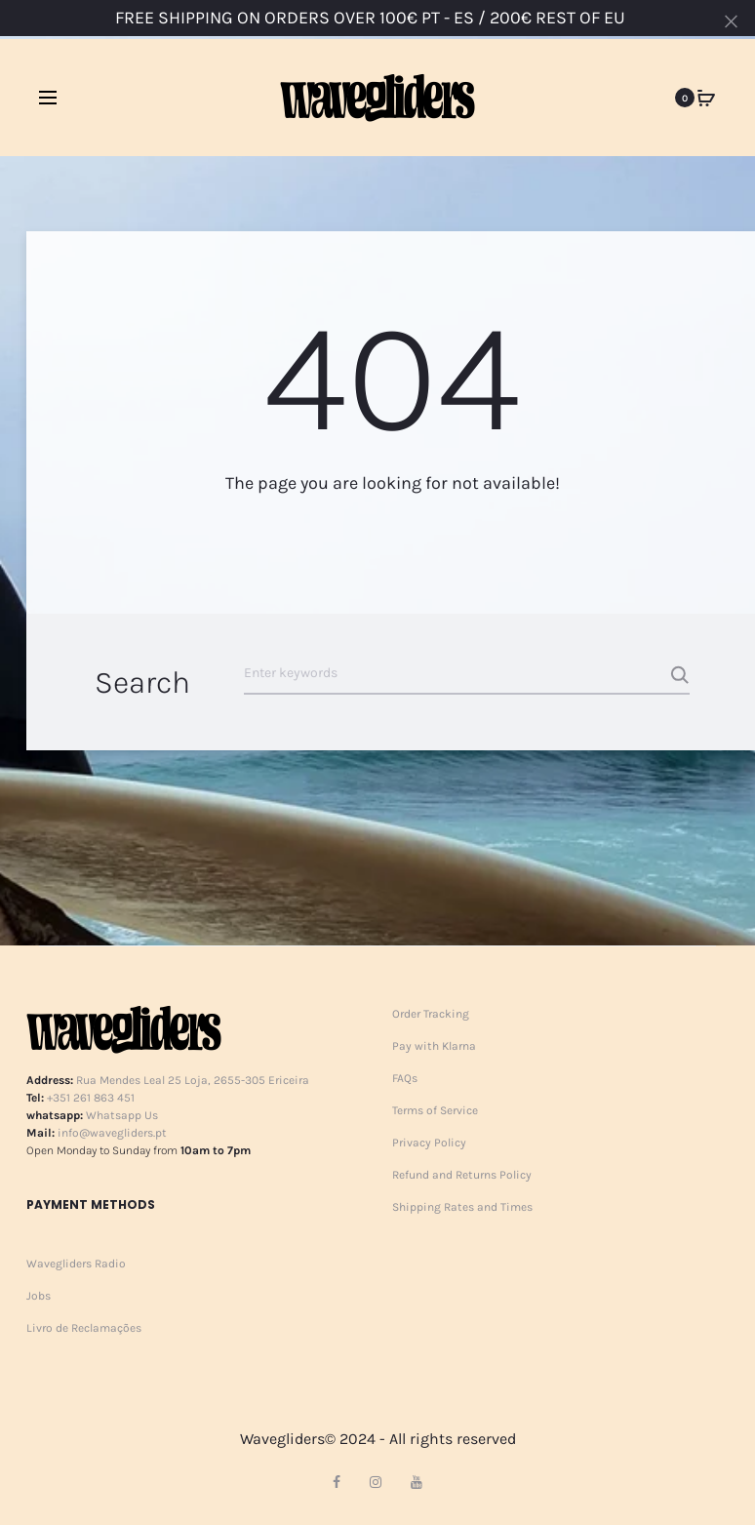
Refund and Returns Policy (462, 1175)
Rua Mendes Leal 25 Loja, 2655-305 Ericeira (192, 1080)
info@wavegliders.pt (112, 1133)
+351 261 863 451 (91, 1097)
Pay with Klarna (434, 1046)
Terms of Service (435, 1110)
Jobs (38, 1296)
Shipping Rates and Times (462, 1207)
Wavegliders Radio (76, 1263)
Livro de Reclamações (83, 1328)
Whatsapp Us (122, 1115)
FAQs (404, 1078)
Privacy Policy (429, 1142)
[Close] (731, 20)
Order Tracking (430, 1014)
